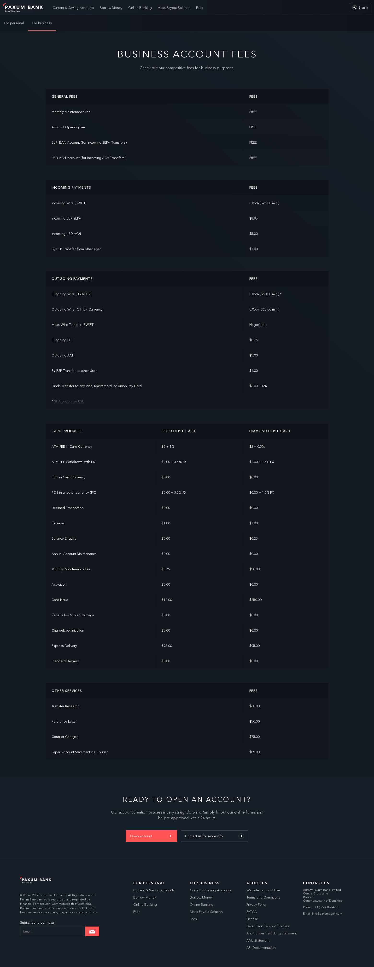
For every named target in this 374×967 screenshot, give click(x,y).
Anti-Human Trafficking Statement (271, 933)
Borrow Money (111, 8)
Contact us (316, 883)
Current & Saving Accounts (73, 8)
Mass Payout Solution (174, 8)
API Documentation (261, 947)
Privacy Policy (256, 904)
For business (42, 23)
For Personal (149, 883)
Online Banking (140, 8)
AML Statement (257, 940)
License (252, 919)
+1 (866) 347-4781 (327, 907)
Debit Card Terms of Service (268, 926)
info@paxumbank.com (327, 913)
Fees (199, 8)
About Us (256, 883)
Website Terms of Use (263, 890)
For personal (14, 23)
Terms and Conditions (263, 897)
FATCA (251, 912)
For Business (205, 883)
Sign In (360, 7)
